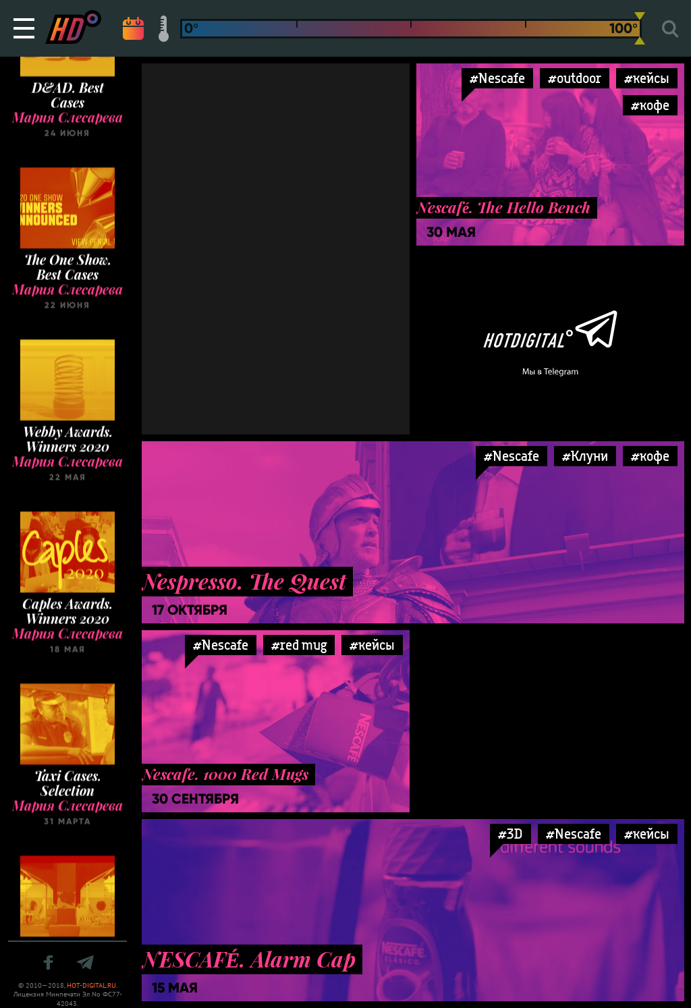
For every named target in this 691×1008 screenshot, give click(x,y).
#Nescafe (511, 456)
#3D (510, 833)
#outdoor (574, 78)
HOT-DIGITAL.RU (91, 985)
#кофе (650, 456)
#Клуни (585, 456)
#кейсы (646, 78)
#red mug (299, 645)
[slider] (639, 28)
